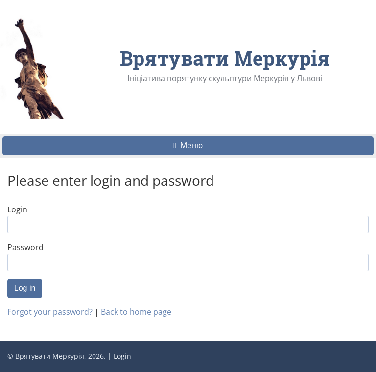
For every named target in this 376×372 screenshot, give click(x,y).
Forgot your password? (50, 311)
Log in (25, 288)
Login (122, 356)
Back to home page (136, 311)
